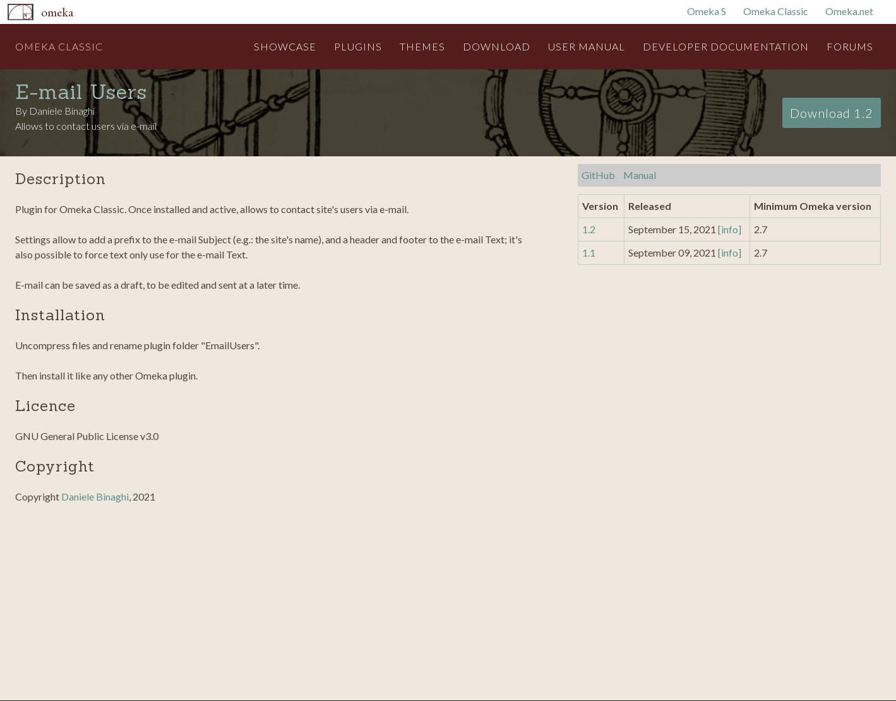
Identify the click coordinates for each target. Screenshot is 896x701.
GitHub (598, 175)
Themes (422, 46)
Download (496, 46)
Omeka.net (849, 11)
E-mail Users (81, 92)
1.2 (588, 229)
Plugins (358, 46)
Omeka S (706, 11)
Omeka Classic (775, 11)
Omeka (57, 12)
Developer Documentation (726, 46)
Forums (850, 46)
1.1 (588, 252)
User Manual (586, 46)
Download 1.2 (831, 112)
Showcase (285, 46)
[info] (729, 229)
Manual (639, 175)
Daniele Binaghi (95, 496)
